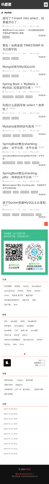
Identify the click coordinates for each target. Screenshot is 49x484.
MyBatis (20, 97)
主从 (39, 215)
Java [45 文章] (15, 305)
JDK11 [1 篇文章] (25, 335)
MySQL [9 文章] (21, 291)
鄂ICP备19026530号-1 (25, 474)
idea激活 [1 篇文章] (13, 321)
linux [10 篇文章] (22, 344)
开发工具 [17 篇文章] (7, 335)
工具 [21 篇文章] (16, 330)
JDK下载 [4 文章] (7, 305)
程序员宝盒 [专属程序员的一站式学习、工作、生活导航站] (8, 380)
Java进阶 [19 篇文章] (34, 330)
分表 (28, 163)
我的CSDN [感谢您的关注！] (8, 385)
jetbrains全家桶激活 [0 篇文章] (12, 340)
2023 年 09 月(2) (10, 444)
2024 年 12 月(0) (10, 424)
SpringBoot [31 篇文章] (18, 326)
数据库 (6, 58)
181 (41, 360)
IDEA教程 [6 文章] (8, 286)
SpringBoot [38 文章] (36, 286)
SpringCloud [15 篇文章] (28, 340)
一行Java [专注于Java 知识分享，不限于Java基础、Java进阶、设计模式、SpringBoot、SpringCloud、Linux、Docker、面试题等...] (19, 380)
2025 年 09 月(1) (10, 409)
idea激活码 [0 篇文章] (32, 321)
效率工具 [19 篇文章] (24, 330)
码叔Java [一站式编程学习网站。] (19, 385)
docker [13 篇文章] (39, 340)
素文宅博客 (8, 394)
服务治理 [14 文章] (29, 295)
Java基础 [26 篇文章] (7, 330)
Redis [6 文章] (29, 291)
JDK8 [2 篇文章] (23, 321)
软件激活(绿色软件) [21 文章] (11, 300)
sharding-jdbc (9, 163)
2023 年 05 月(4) (10, 454)
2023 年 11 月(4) (10, 439)
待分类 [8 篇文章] (16, 335)
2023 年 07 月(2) (10, 449)
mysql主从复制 (28, 215)
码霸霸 (6, 5)
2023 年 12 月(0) (10, 434)
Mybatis (7, 135)
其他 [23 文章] (34, 300)
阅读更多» (42, 36)
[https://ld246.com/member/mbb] (24, 354)
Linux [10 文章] (6, 295)
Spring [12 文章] (26, 286)
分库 (20, 163)
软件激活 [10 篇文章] (7, 326)
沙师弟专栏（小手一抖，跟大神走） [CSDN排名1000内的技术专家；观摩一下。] (17, 389)
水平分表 (25, 192)
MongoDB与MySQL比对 (19, 67)
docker (7, 215)
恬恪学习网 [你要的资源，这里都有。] (38, 389)
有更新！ (38, 87)
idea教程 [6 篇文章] (30, 326)
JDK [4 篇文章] (5, 321)
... (4, 459)
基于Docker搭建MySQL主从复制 (24, 202)
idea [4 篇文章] (15, 344)
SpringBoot (8, 97)
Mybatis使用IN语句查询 (19, 126)
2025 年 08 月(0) (10, 414)
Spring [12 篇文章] (7, 344)
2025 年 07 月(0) (10, 419)
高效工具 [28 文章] (25, 300)
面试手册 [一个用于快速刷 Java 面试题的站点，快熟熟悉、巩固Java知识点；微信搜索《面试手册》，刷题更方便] (29, 380)
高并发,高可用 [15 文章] (17, 295)
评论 (23, 26)
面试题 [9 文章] (17, 286)
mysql (6, 37)
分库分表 (7, 192)
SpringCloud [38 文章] (9, 291)
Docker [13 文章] (37, 291)
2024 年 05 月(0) (10, 429)
